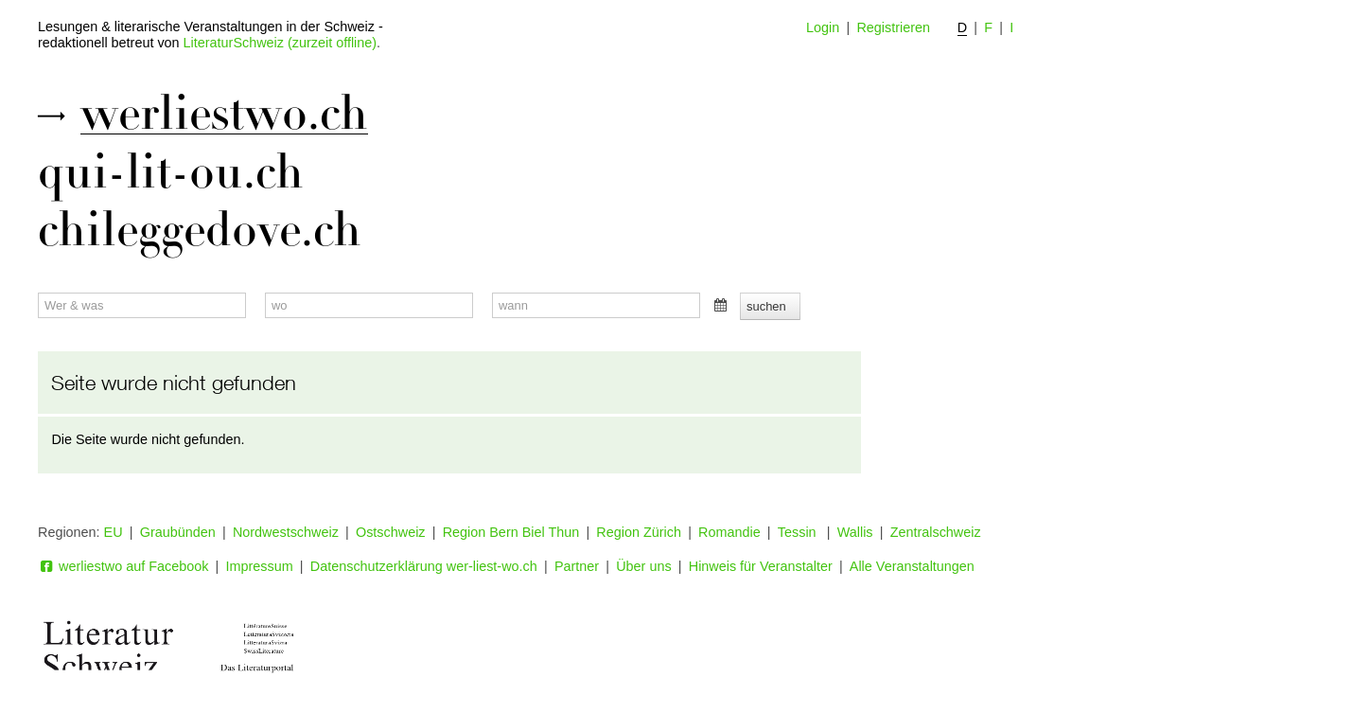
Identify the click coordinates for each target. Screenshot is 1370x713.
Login (822, 27)
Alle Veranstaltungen (912, 566)
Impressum (259, 566)
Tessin (799, 532)
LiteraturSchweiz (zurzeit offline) (280, 42)
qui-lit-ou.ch (171, 172)
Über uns (643, 566)
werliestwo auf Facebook (123, 566)
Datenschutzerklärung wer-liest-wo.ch (423, 566)
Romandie (729, 532)
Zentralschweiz (935, 532)
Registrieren (893, 27)
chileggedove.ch (199, 230)
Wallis (855, 532)
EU (113, 532)
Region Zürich (638, 532)
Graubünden (178, 532)
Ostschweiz (391, 532)
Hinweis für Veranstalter (761, 566)
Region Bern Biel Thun (511, 532)
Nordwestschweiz (286, 532)
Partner (576, 566)
